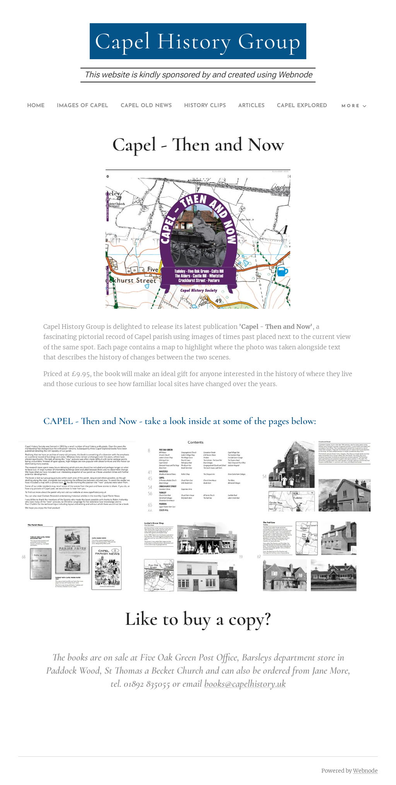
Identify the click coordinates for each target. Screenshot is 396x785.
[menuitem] (50, 106)
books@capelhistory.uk (245, 697)
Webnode (365, 770)
